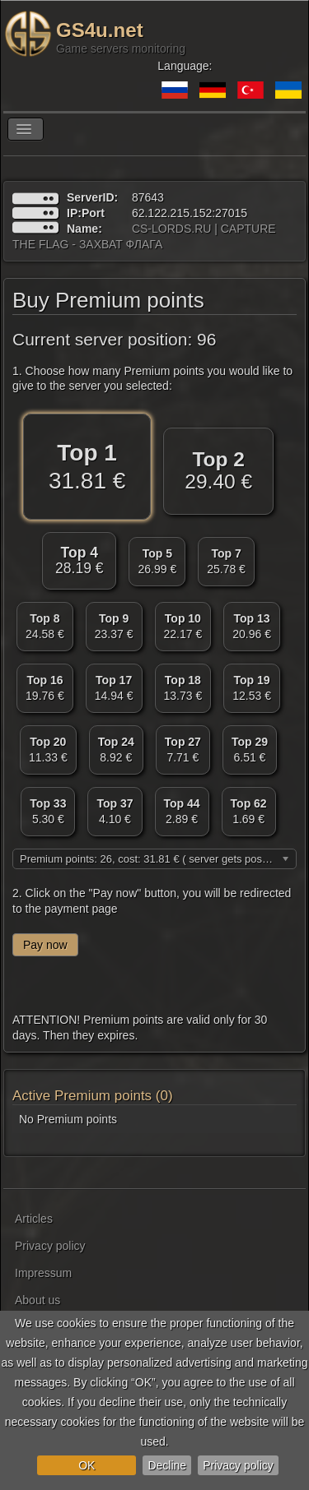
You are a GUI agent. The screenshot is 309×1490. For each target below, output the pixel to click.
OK (86, 1465)
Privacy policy (238, 1465)
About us (37, 1300)
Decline (166, 1465)
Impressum (43, 1272)
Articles (34, 1218)
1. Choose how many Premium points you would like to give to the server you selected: (152, 378)
